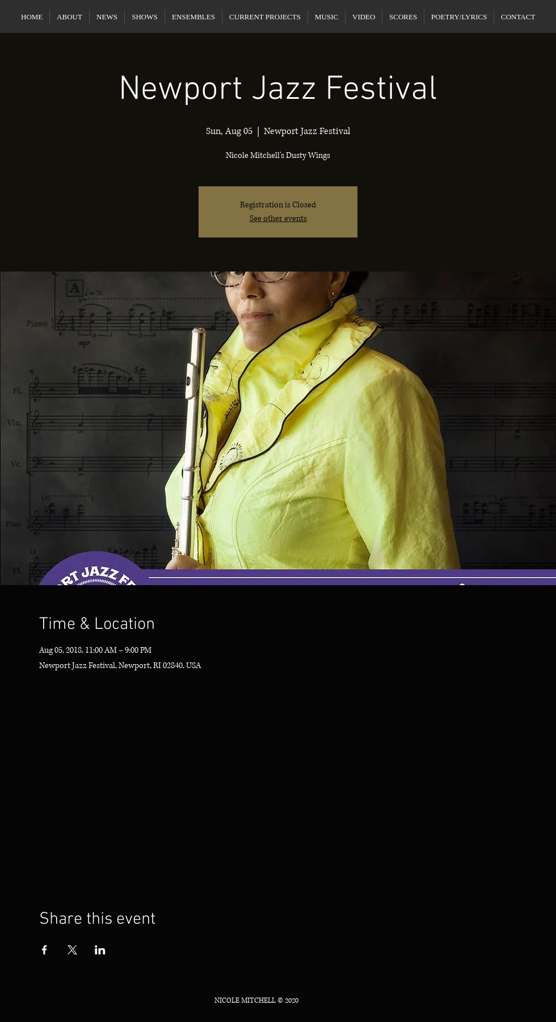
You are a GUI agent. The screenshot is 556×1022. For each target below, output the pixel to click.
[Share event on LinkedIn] (100, 949)
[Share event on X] (72, 949)
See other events (278, 218)
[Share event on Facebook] (44, 949)
